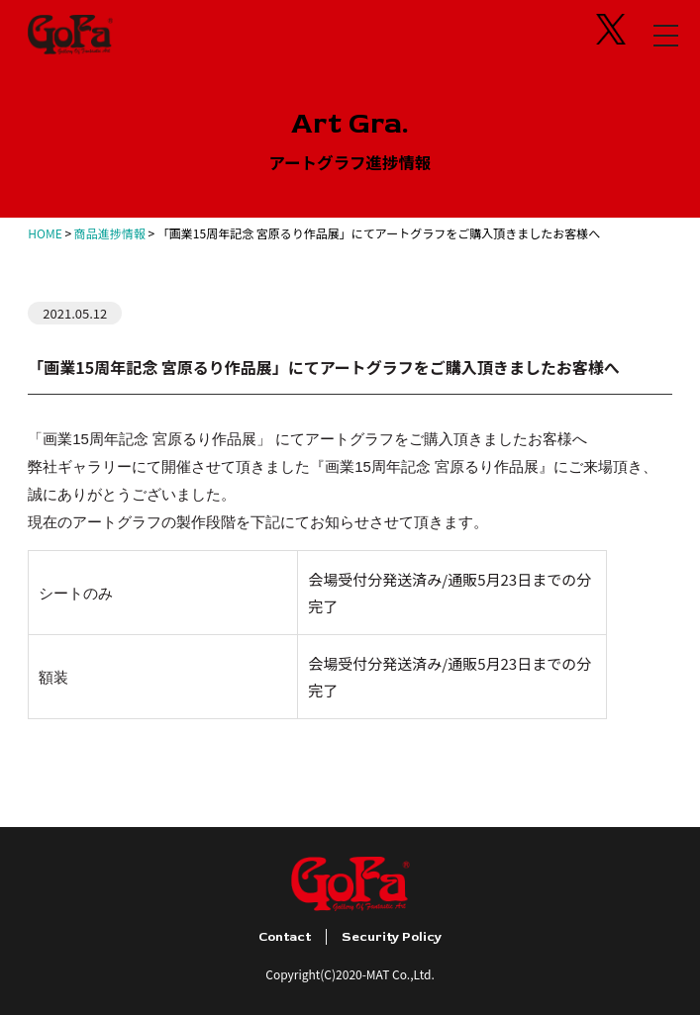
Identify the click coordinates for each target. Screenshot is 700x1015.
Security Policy (392, 937)
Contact (284, 937)
